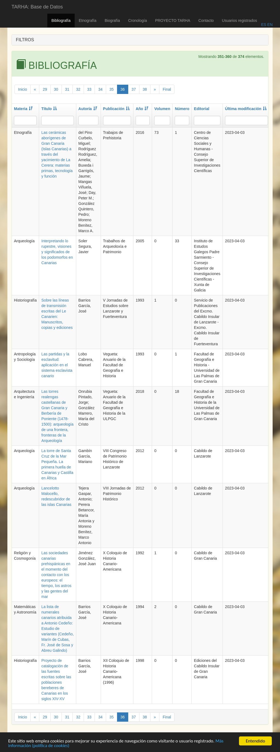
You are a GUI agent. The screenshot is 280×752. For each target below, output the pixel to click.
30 (56, 89)
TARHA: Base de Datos (37, 7)
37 (134, 89)
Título (49, 109)
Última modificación (246, 109)
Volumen (162, 109)
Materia (23, 109)
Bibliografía (61, 20)
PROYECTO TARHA (172, 20)
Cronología (137, 20)
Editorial (201, 109)
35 (111, 89)
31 (67, 89)
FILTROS (25, 39)
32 (78, 89)
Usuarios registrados (239, 20)
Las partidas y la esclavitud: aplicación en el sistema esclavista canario (56, 365)
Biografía (112, 20)
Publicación (116, 109)
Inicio (22, 89)
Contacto (206, 20)
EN (269, 24)
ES (263, 24)
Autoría (87, 109)
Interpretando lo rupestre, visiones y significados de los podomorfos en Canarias (57, 252)
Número (182, 109)
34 (100, 89)
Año (142, 109)
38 (145, 89)
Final (167, 89)
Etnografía (88, 20)
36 (123, 89)
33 (89, 89)
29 (45, 89)
